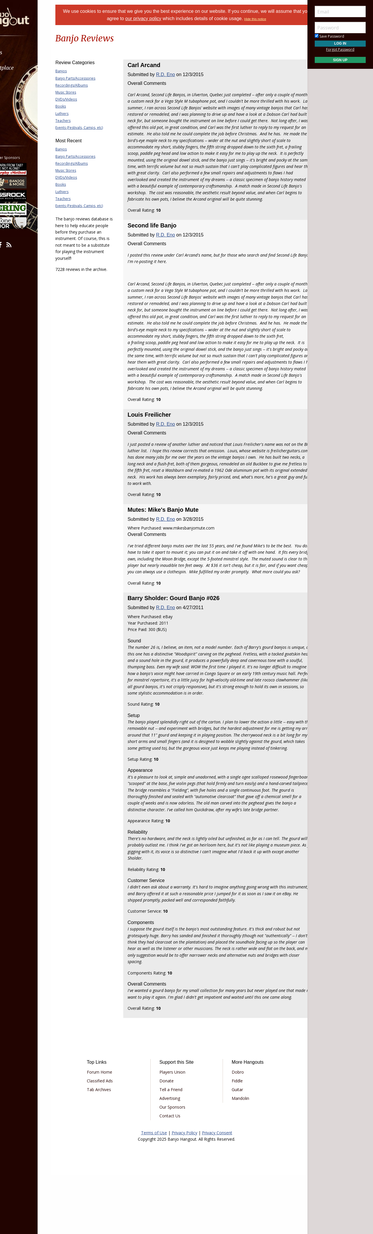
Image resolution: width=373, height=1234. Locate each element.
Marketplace (27, 67)
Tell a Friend (174, 1148)
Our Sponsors (176, 1165)
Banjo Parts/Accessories (90, 78)
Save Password (329, 36)
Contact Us (173, 1174)
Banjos (75, 71)
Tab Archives (111, 1148)
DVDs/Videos (81, 99)
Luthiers (76, 113)
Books (75, 106)
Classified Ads (112, 1139)
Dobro (234, 1130)
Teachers (77, 120)
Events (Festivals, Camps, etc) (93, 127)
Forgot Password (340, 49)
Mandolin (236, 1157)
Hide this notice (273, 19)
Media (19, 98)
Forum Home (111, 1130)
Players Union (176, 1130)
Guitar (233, 1148)
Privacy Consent (217, 1191)
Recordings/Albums (86, 85)
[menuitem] (33, 52)
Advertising (173, 1157)
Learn (19, 83)
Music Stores (80, 92)
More (18, 114)
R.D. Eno (172, 74)
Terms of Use (154, 1191)
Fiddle (233, 1139)
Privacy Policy (184, 1191)
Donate (170, 1139)
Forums (21, 52)
